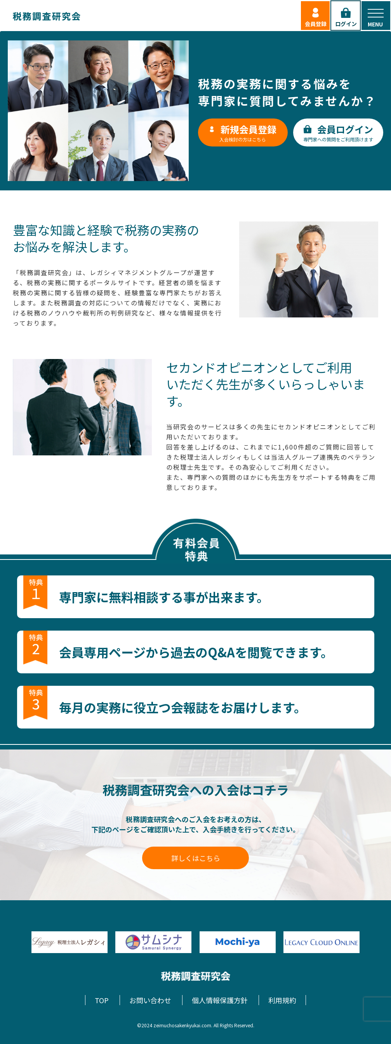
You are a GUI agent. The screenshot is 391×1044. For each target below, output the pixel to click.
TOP (102, 1000)
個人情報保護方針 (220, 1000)
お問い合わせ (150, 1000)
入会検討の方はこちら (242, 132)
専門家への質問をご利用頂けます (338, 132)
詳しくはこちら (195, 858)
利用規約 (282, 1000)
